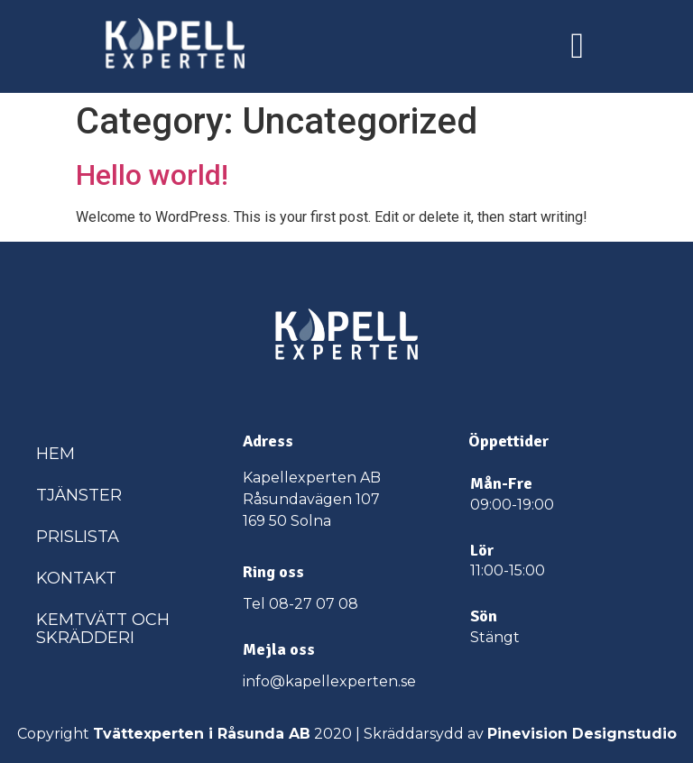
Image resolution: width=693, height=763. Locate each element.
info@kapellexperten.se (329, 681)
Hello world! (152, 175)
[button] (577, 46)
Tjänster (79, 495)
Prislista (77, 537)
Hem (55, 454)
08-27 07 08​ (313, 603)
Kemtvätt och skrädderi (103, 629)
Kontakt (76, 578)
